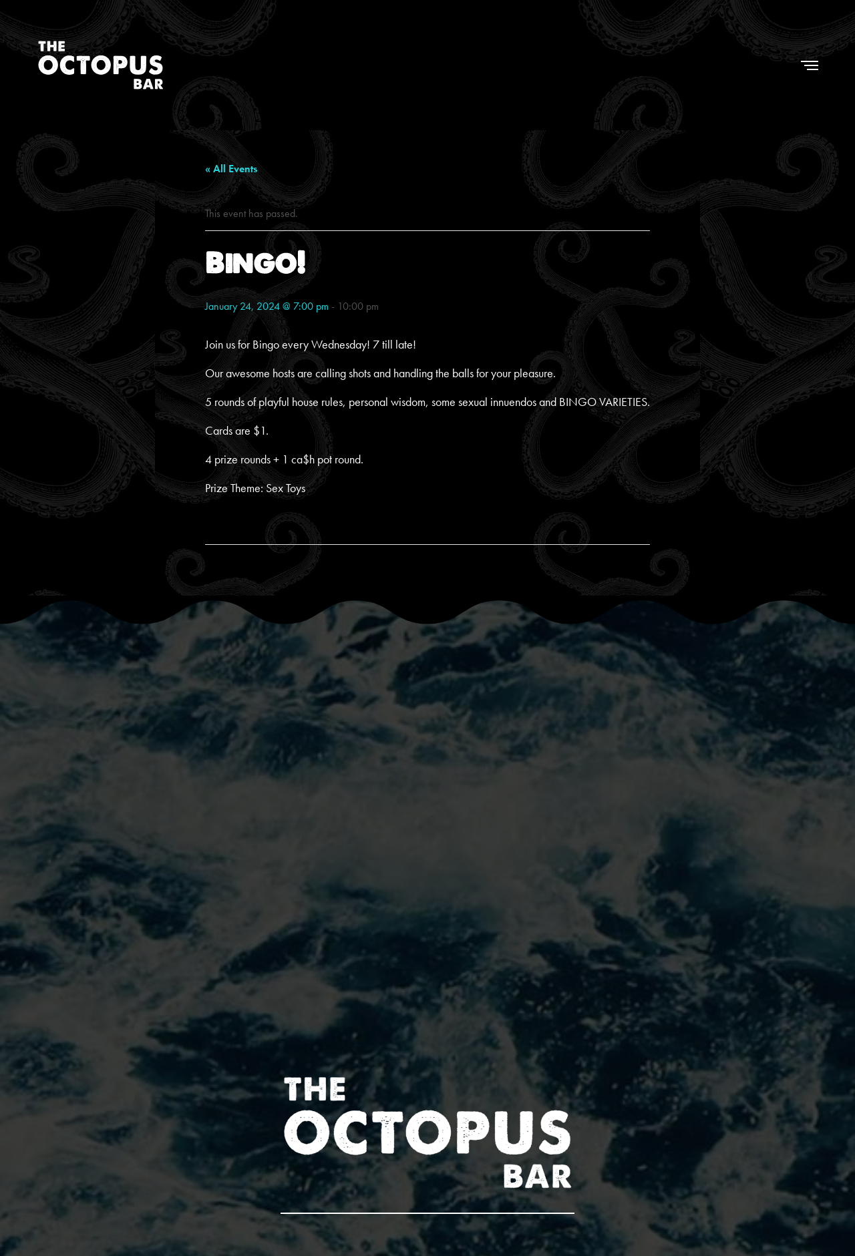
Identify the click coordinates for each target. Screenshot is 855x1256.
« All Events (231, 169)
